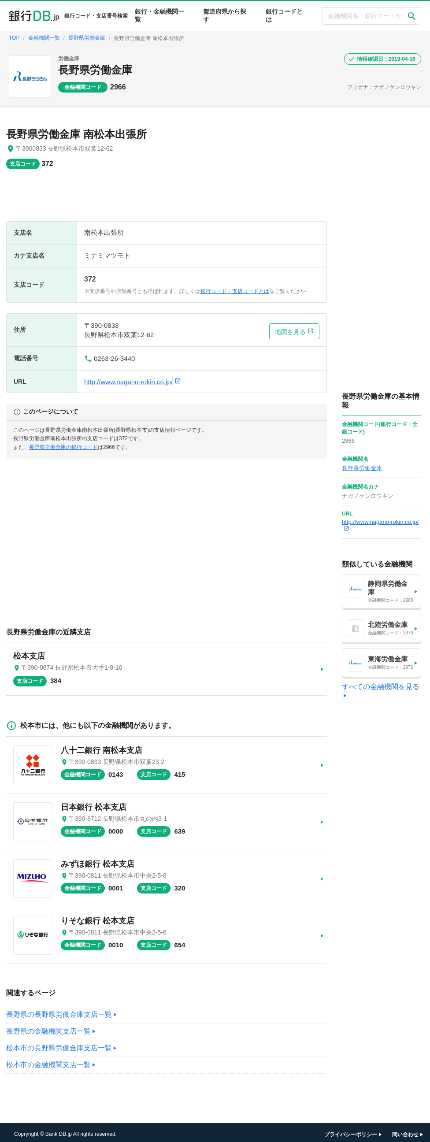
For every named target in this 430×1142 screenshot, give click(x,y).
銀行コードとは (284, 15)
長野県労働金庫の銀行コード (63, 447)
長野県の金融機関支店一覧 (48, 1027)
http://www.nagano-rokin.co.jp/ (132, 382)
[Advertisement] (166, 199)
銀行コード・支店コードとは (234, 291)
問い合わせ (405, 1131)
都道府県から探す (224, 15)
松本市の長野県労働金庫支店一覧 (59, 1044)
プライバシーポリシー (350, 1131)
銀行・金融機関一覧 (159, 15)
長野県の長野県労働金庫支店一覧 (59, 1011)
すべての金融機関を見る (380, 686)
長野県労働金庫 (95, 70)
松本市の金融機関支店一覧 (48, 1061)
